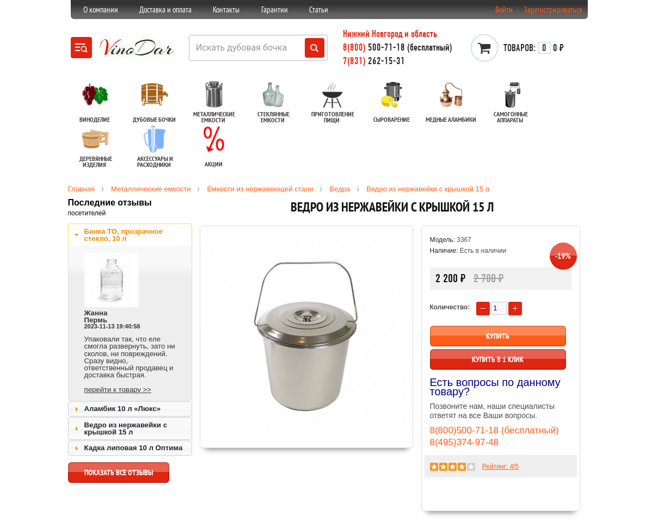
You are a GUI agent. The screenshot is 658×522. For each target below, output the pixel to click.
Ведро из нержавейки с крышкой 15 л (125, 428)
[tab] (130, 234)
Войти (504, 9)
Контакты (226, 9)
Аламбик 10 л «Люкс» (122, 409)
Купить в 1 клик (498, 359)
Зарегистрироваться (553, 9)
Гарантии (274, 9)
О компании (100, 9)
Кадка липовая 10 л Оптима (133, 448)
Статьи (318, 9)
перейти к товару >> (117, 390)
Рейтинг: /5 (500, 466)
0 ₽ (533, 48)
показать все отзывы (118, 475)
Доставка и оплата (165, 9)
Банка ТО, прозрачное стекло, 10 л (123, 235)
